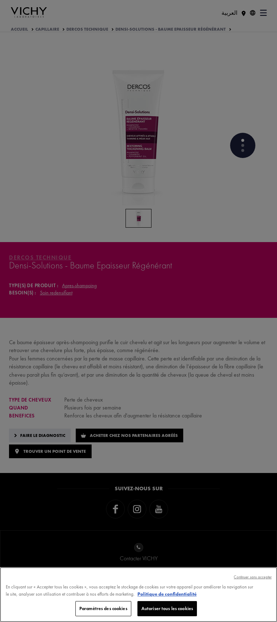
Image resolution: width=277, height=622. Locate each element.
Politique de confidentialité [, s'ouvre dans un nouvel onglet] (167, 594)
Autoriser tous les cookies (167, 609)
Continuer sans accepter (253, 577)
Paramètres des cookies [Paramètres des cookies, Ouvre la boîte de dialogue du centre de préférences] (103, 609)
